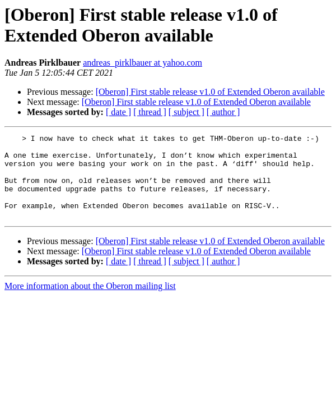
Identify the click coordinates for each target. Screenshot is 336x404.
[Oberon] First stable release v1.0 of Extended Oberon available (210, 92)
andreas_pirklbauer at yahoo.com (142, 62)
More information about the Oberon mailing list (90, 302)
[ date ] (118, 112)
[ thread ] (149, 112)
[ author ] (223, 112)
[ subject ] (186, 112)
